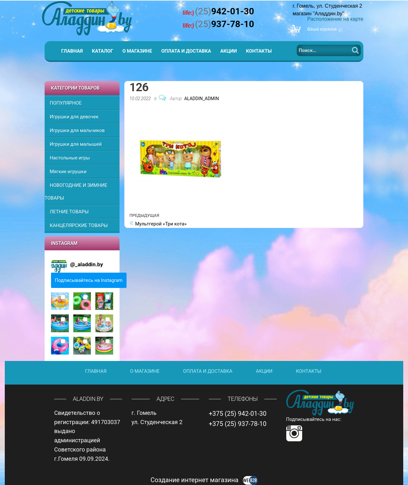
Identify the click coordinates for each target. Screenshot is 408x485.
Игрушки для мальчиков (77, 130)
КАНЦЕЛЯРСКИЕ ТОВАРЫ (79, 225)
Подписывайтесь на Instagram (89, 280)
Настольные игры (70, 158)
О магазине (137, 51)
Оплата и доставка (186, 51)
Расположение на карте (335, 19)
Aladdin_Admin (201, 98)
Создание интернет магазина (204, 480)
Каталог (102, 51)
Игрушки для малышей (76, 144)
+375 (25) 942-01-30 (237, 413)
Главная (72, 51)
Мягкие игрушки (68, 171)
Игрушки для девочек (74, 117)
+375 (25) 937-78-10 (237, 424)
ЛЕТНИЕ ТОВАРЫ (69, 212)
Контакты (259, 51)
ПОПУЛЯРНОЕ (66, 103)
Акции (228, 51)
